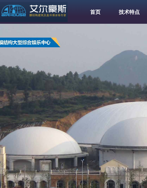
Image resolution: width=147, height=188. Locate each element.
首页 (95, 12)
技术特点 (129, 12)
